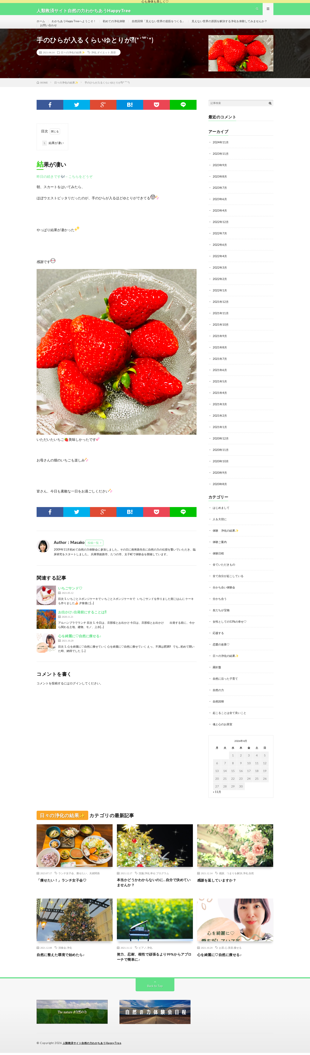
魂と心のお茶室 (223, 724)
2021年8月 (220, 354)
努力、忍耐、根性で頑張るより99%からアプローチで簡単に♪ (155, 958)
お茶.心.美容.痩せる (230, 949)
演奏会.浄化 (65, 949)
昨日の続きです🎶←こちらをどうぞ (65, 187)
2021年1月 (220, 432)
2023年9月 (220, 175)
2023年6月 (220, 208)
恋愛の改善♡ (222, 646)
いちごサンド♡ (70, 599)
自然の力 (219, 691)
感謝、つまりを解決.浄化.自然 (236, 873)
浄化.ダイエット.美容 (103, 63)
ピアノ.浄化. (146, 949)
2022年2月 (220, 287)
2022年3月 (220, 276)
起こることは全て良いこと (231, 713)
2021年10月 (221, 332)
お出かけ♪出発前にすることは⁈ (82, 623)
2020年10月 (221, 466)
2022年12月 (221, 231)
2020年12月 (221, 444)
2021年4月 (220, 399)
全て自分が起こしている (229, 579)
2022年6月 (220, 253)
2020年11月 (221, 455)
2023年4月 (220, 220)
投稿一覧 (93, 553)
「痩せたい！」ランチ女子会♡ (64, 880)
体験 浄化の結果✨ (226, 534)
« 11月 (217, 792)
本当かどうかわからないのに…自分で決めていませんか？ (154, 883)
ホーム (41, 24)
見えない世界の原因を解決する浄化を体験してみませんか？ (80, 32)
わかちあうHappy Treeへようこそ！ (76, 24)
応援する (219, 635)
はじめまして (222, 512)
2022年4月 (220, 264)
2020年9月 (220, 477)
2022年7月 (220, 242)
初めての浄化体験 (120, 24)
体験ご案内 (220, 545)
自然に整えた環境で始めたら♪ (63, 955)
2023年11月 (221, 164)
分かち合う (220, 601)
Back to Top (155, 988)
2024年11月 (221, 153)
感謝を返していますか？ (219, 880)
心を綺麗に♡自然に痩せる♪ (79, 647)
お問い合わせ (137, 32)
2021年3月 (220, 410)
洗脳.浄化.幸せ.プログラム (154, 873)
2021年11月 (221, 320)
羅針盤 (217, 668)
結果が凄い (53, 153)
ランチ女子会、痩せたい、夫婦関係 (79, 873)
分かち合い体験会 (225, 590)
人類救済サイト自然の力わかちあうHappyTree (94, 1045)
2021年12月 (221, 309)
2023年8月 (220, 186)
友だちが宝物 (222, 612)
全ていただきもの (225, 568)
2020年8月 (220, 488)
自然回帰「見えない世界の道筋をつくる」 (167, 24)
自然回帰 (219, 702)
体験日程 (219, 556)
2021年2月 (220, 421)
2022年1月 (220, 298)
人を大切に (220, 523)
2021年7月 (220, 365)
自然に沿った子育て (226, 680)
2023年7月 (220, 197)
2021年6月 (220, 376)
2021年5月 (220, 388)
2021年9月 (220, 343)
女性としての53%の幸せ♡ (231, 624)
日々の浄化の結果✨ (73, 63)
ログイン (76, 694)
